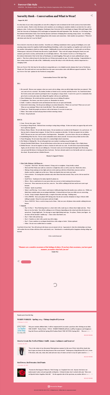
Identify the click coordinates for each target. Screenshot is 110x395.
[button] (92, 15)
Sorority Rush (26, 262)
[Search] (95, 5)
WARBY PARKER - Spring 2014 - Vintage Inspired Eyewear (40, 319)
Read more (88, 335)
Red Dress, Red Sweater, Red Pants (31, 362)
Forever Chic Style (27, 4)
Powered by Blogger (55, 386)
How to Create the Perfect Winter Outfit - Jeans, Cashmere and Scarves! (45, 341)
